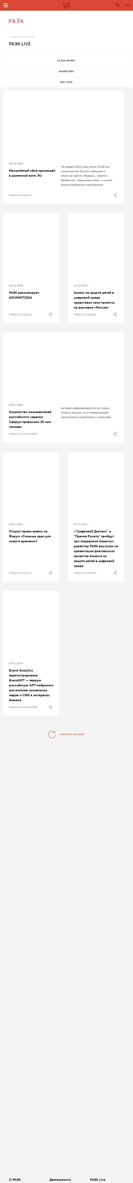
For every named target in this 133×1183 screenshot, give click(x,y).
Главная (14, 37)
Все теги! (66, 82)
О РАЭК (15, 1179)
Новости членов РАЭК (23, 433)
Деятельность (60, 1179)
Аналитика (66, 71)
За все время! (66, 61)
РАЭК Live (97, 1179)
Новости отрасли (20, 195)
